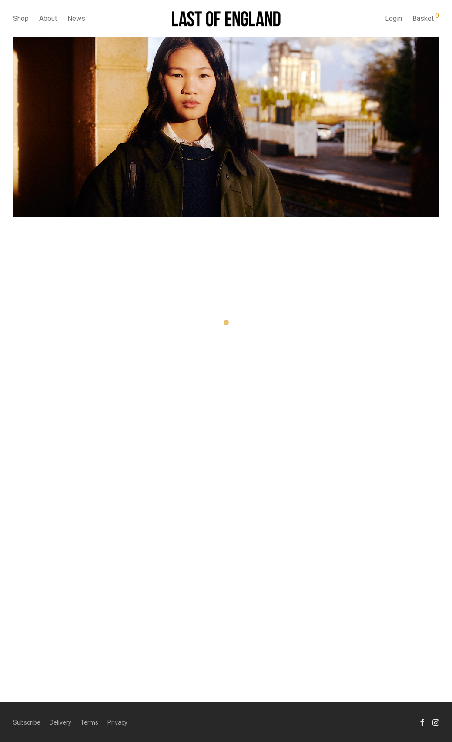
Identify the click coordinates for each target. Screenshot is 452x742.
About (48, 18)
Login (393, 18)
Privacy (117, 722)
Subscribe (26, 722)
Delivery (60, 722)
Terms (89, 722)
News (76, 18)
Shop (21, 18)
